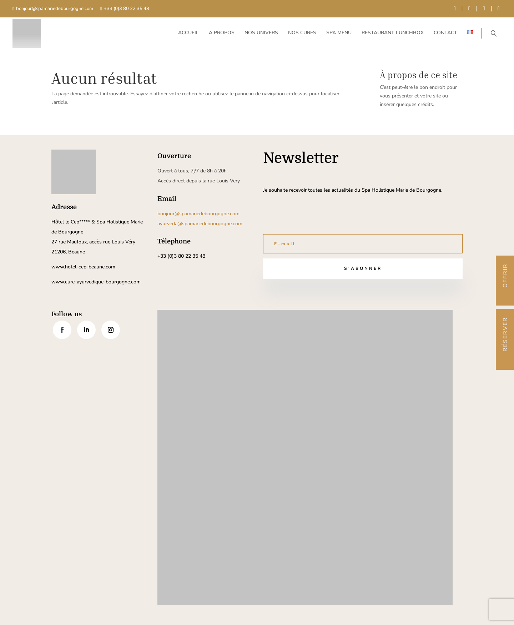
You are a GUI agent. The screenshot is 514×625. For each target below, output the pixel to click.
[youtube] (469, 8)
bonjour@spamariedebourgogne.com (54, 8)
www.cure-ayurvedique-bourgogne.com (96, 281)
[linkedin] (484, 8)
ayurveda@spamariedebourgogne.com (199, 223)
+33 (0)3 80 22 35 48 (126, 8)
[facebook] (455, 8)
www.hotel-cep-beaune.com (83, 266)
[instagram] (499, 8)
